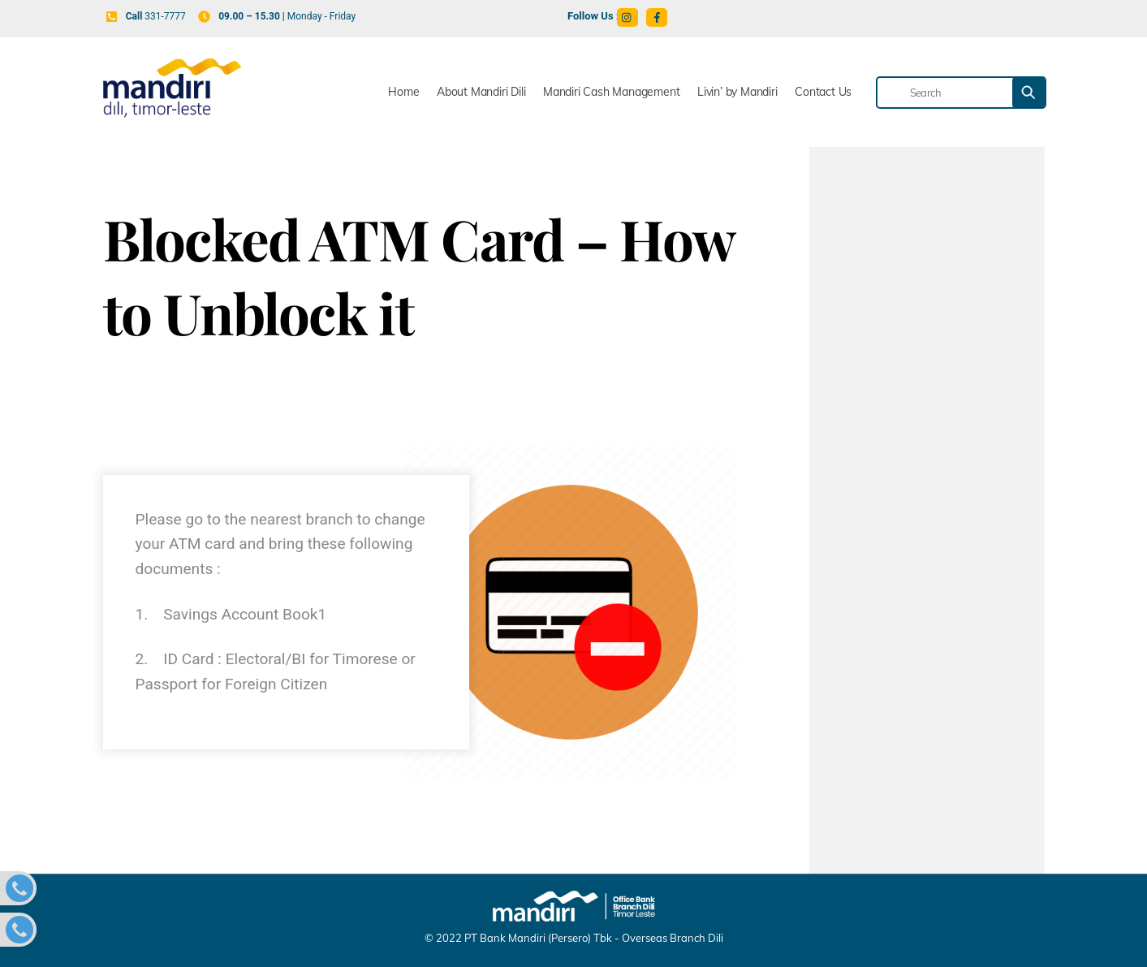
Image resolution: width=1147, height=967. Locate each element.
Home (403, 91)
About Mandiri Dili (481, 91)
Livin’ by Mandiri (737, 91)
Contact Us (823, 91)
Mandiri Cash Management (611, 91)
